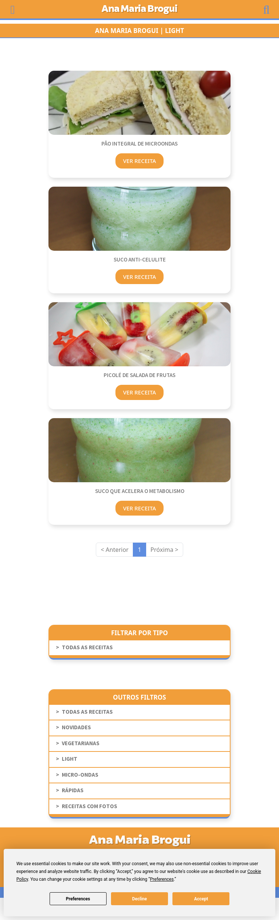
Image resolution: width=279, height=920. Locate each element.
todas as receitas (87, 647)
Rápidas (73, 790)
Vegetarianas (81, 743)
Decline (139, 898)
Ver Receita (139, 160)
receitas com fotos (89, 806)
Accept (201, 898)
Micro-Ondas (80, 775)
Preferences (78, 898)
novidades (76, 727)
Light (69, 759)
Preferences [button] (162, 879)
